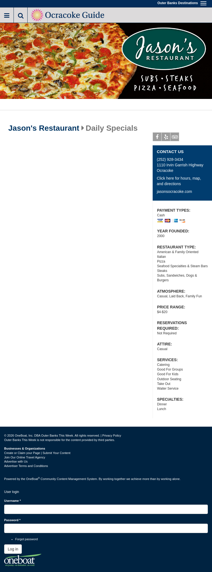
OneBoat (33, 479)
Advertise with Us (16, 461)
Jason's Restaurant (43, 128)
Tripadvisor (175, 138)
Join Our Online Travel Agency (24, 457)
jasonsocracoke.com (174, 191)
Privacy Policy (111, 435)
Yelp (166, 138)
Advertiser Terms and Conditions (26, 466)
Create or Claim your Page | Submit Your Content (37, 453)
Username (12, 500)
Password (12, 520)
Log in (13, 549)
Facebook (157, 138)
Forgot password (26, 539)
